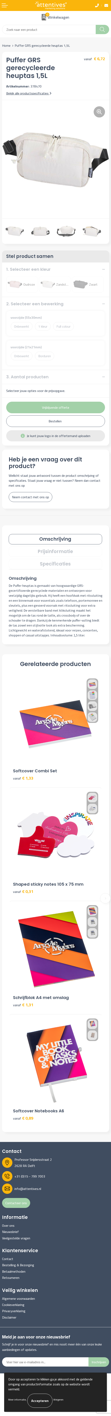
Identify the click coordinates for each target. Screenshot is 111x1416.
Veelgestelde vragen (16, 1238)
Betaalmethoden (13, 1271)
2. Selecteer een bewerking (34, 304)
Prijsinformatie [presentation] (55, 551)
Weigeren (58, 1399)
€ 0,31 (23, 891)
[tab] (55, 539)
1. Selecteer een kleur (28, 269)
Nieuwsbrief (10, 1232)
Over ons (8, 1225)
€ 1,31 (23, 1005)
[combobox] (49, 29)
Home (6, 45)
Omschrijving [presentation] (55, 539)
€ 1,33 (23, 778)
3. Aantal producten (27, 377)
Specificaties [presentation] (55, 564)
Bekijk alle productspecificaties (28, 93)
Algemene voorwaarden (18, 1298)
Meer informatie (17, 1399)
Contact (7, 1259)
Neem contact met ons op (30, 497)
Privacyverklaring (13, 1311)
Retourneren (10, 1278)
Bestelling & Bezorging (18, 1265)
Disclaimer (9, 1317)
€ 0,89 (23, 1118)
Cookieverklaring (13, 1305)
